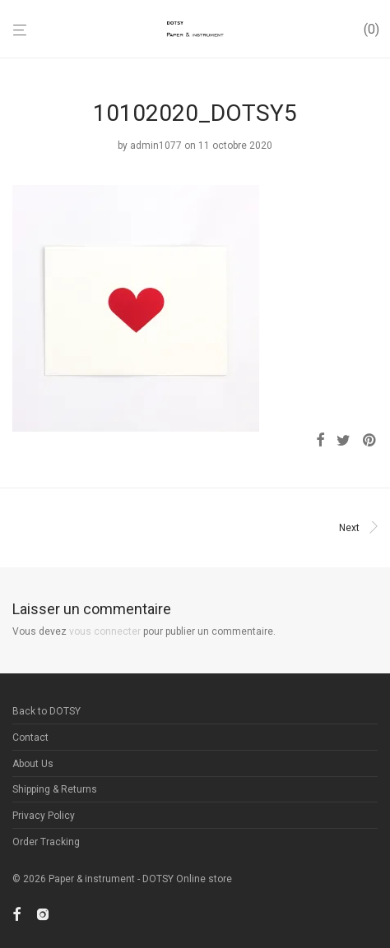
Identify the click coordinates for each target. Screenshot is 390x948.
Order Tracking (46, 842)
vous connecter (105, 631)
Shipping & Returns (54, 789)
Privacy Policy (43, 815)
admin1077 (156, 145)
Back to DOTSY (46, 711)
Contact (30, 737)
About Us (32, 764)
